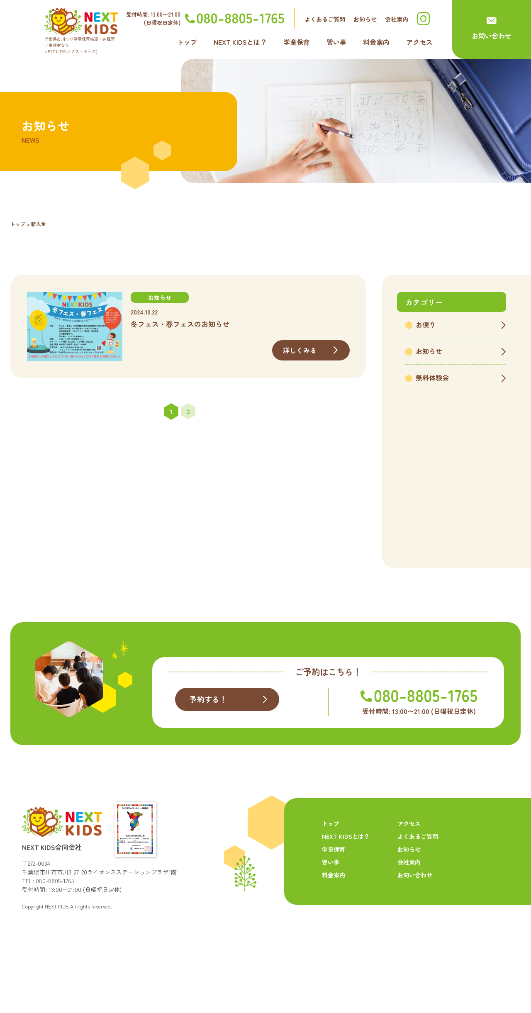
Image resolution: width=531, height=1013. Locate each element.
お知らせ (365, 19)
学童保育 (296, 42)
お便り (426, 324)
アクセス (419, 42)
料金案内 (376, 42)
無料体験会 (432, 377)
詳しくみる (300, 350)
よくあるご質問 (324, 19)
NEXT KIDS (57, 954)
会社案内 (396, 19)
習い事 (336, 42)
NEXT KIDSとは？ (240, 42)
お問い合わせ (492, 36)
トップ (187, 42)
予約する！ (209, 748)
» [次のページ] (205, 411)
